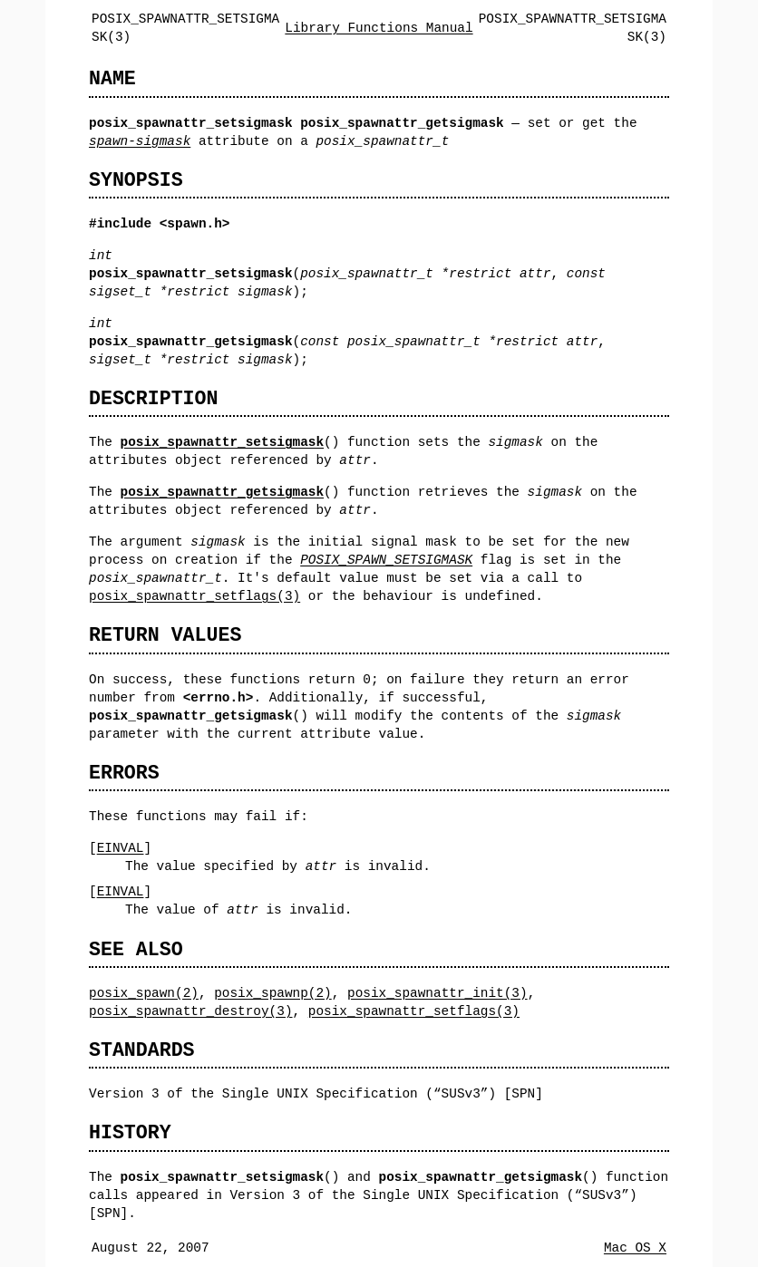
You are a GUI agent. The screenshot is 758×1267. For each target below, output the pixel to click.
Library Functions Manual (378, 27)
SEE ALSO (136, 949)
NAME (112, 78)
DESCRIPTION (153, 398)
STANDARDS (142, 1050)
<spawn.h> (195, 223)
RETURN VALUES (165, 635)
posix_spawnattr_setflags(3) (194, 595)
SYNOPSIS (136, 180)
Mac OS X (635, 1247)
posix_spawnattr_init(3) (437, 992)
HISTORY (130, 1132)
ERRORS (124, 772)
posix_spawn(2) (144, 992)
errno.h (217, 697)
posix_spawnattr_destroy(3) (191, 1011)
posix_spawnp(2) (273, 992)
